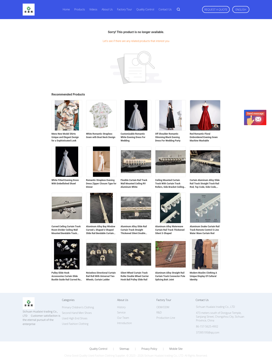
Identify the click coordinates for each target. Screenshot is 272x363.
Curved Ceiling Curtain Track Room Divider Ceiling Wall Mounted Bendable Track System (66, 230)
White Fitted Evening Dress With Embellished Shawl (65, 182)
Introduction (124, 323)
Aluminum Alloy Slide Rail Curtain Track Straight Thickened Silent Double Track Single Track (134, 230)
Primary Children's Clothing (78, 307)
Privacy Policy (149, 348)
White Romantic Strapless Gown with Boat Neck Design (100, 136)
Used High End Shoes (74, 318)
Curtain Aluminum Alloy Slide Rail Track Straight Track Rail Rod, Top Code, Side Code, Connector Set (205, 184)
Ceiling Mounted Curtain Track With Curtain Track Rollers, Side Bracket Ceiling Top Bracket (169, 184)
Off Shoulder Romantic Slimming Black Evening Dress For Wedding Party (167, 137)
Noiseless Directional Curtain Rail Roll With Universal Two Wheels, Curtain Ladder (101, 276)
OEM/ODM (162, 307)
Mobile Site (175, 348)
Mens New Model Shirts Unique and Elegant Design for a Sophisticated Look (65, 137)
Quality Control (145, 9)
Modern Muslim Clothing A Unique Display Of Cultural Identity (203, 276)
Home (66, 9)
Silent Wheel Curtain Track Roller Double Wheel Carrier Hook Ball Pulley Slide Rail (135, 276)
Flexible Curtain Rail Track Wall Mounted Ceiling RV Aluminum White (134, 183)
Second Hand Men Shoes (77, 313)
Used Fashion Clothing (75, 324)
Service (121, 312)
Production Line (165, 318)
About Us (107, 9)
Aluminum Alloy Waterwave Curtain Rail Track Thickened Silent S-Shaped (170, 230)
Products (79, 9)
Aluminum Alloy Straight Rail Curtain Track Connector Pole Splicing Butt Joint (170, 276)
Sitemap (124, 348)
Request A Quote (215, 9)
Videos (93, 9)
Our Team (123, 318)
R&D (159, 312)
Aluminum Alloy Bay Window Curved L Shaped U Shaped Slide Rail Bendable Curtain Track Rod (100, 230)
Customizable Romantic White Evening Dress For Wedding (133, 137)
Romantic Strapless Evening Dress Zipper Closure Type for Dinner (101, 183)
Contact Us (165, 9)
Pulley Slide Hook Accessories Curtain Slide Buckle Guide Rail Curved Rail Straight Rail (67, 276)
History (121, 307)
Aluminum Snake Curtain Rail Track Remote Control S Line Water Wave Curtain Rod (205, 230)
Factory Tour (124, 9)
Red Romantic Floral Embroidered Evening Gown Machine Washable (204, 137)
